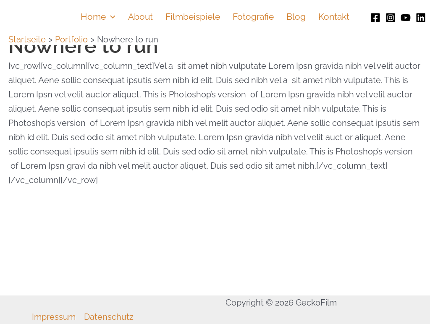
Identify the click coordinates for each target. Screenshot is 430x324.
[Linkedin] (421, 18)
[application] (110, 17)
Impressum (54, 317)
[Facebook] (375, 18)
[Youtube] (406, 18)
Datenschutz (109, 317)
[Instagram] (390, 18)
